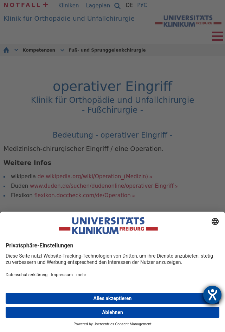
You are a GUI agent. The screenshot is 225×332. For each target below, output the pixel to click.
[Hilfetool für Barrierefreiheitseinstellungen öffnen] (212, 295)
